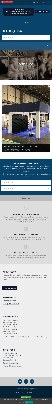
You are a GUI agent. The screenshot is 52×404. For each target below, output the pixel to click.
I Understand (28, 402)
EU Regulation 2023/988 (11, 304)
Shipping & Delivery (9, 301)
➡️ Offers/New (7, 2)
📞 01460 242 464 (42, 12)
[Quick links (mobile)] (7, 2)
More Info (21, 402)
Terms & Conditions (21, 389)
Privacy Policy (30, 174)
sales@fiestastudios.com (13, 366)
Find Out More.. (10, 288)
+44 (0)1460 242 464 (11, 363)
